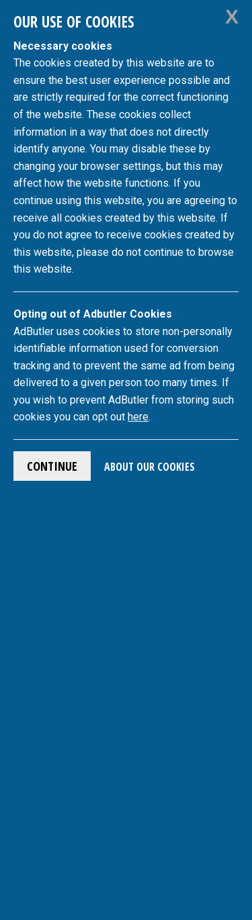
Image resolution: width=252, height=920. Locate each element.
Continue (52, 466)
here (138, 416)
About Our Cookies (149, 466)
